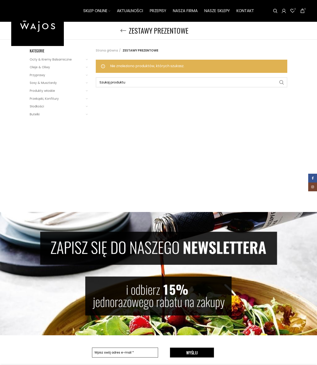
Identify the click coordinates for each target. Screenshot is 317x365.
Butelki (35, 114)
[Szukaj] (191, 83)
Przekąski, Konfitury (44, 99)
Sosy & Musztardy (43, 83)
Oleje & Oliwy (40, 67)
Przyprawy (37, 75)
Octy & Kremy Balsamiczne (51, 59)
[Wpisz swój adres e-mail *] (125, 353)
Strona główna (107, 51)
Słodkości (37, 107)
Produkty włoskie (42, 91)
